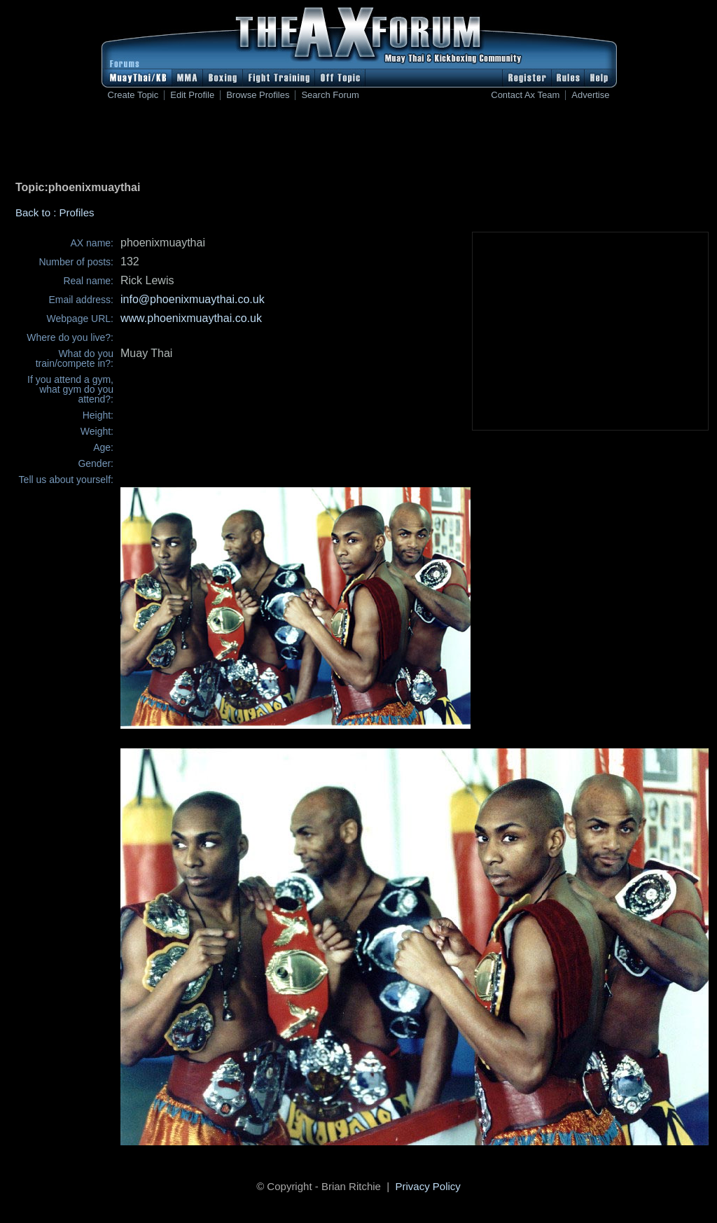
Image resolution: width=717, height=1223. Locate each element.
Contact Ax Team (525, 95)
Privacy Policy (428, 1186)
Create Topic (133, 95)
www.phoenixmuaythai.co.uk (191, 318)
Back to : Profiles (55, 212)
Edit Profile (192, 95)
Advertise (590, 95)
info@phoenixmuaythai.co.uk (192, 299)
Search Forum (329, 95)
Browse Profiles (257, 95)
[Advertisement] (358, 143)
